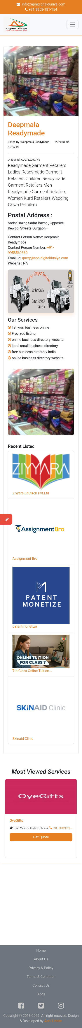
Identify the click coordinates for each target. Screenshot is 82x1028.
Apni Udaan (53, 1021)
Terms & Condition (41, 977)
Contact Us (41, 985)
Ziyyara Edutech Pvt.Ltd (30, 493)
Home (41, 950)
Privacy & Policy (41, 968)
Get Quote (41, 837)
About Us (41, 959)
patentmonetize (24, 626)
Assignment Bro (24, 559)
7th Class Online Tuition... (32, 671)
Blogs (41, 994)
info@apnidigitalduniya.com (41, 4)
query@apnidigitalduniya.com (45, 258)
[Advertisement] (41, 904)
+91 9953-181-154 (41, 9)
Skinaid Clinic (22, 739)
